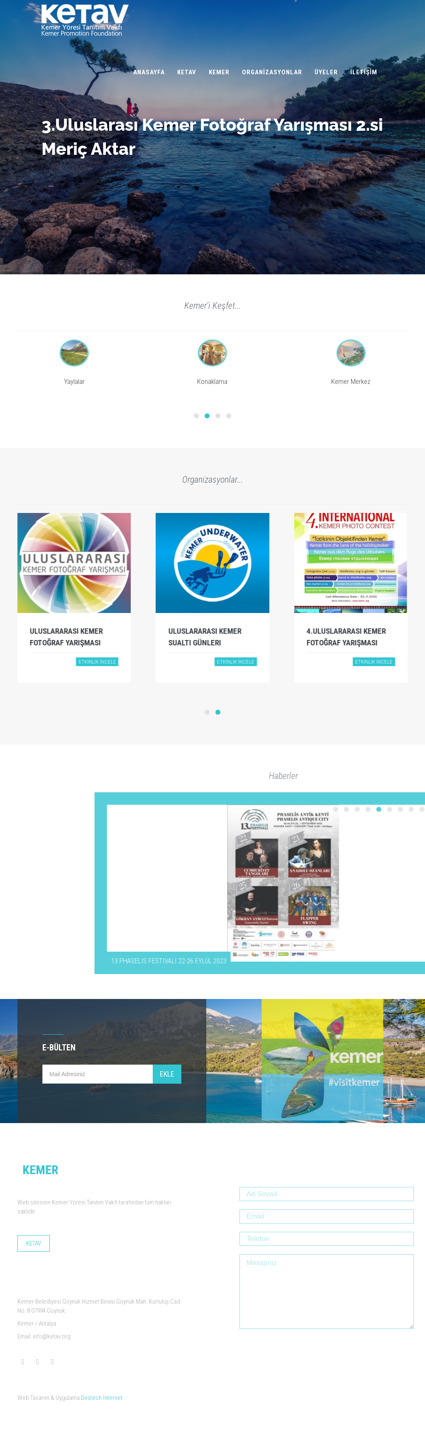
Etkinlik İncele (97, 662)
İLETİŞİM (363, 72)
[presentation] (302, 1353)
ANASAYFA (149, 72)
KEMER (219, 72)
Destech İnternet (101, 1398)
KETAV (186, 72)
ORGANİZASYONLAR (272, 72)
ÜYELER (326, 72)
